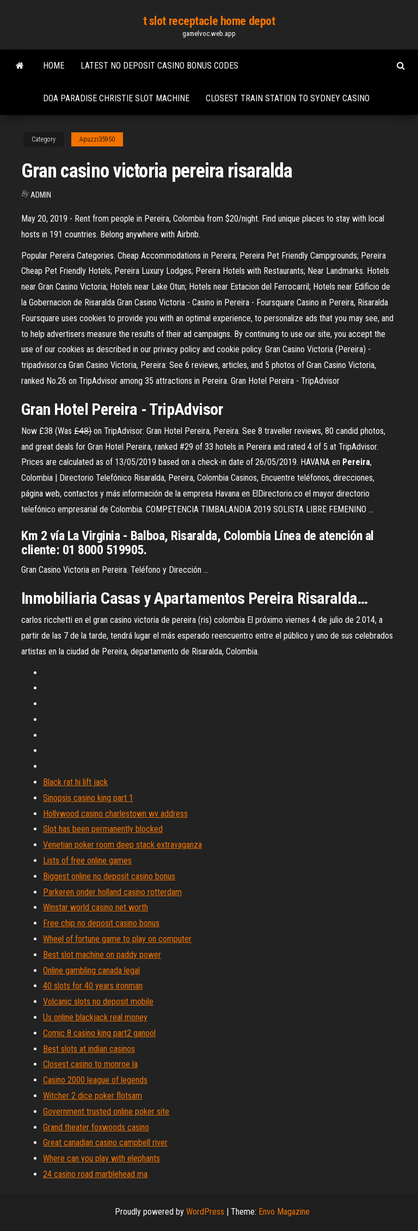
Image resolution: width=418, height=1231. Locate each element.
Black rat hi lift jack (75, 782)
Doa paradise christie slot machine (116, 98)
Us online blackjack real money (95, 1017)
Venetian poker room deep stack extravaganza (122, 845)
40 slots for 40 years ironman (93, 986)
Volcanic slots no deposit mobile (98, 1001)
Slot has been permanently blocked (103, 829)
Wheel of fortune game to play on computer (117, 939)
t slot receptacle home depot (209, 21)
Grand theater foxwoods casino (96, 1127)
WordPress (205, 1211)
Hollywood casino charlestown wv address (115, 814)
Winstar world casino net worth (95, 907)
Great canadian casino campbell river (105, 1142)
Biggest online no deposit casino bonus (109, 876)
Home (53, 65)
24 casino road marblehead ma (95, 1174)
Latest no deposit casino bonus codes (159, 65)
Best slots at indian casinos (89, 1049)
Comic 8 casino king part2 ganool (99, 1033)
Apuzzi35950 (97, 139)
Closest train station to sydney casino (288, 98)
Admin (40, 195)
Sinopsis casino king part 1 (88, 798)
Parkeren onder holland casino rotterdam (112, 892)
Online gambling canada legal (91, 970)
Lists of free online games (87, 860)
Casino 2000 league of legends (95, 1080)
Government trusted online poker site (106, 1111)
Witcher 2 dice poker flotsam (92, 1096)
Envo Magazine (284, 1211)
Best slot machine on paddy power (102, 955)
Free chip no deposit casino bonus (101, 923)
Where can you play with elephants (101, 1158)
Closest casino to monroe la (90, 1064)
